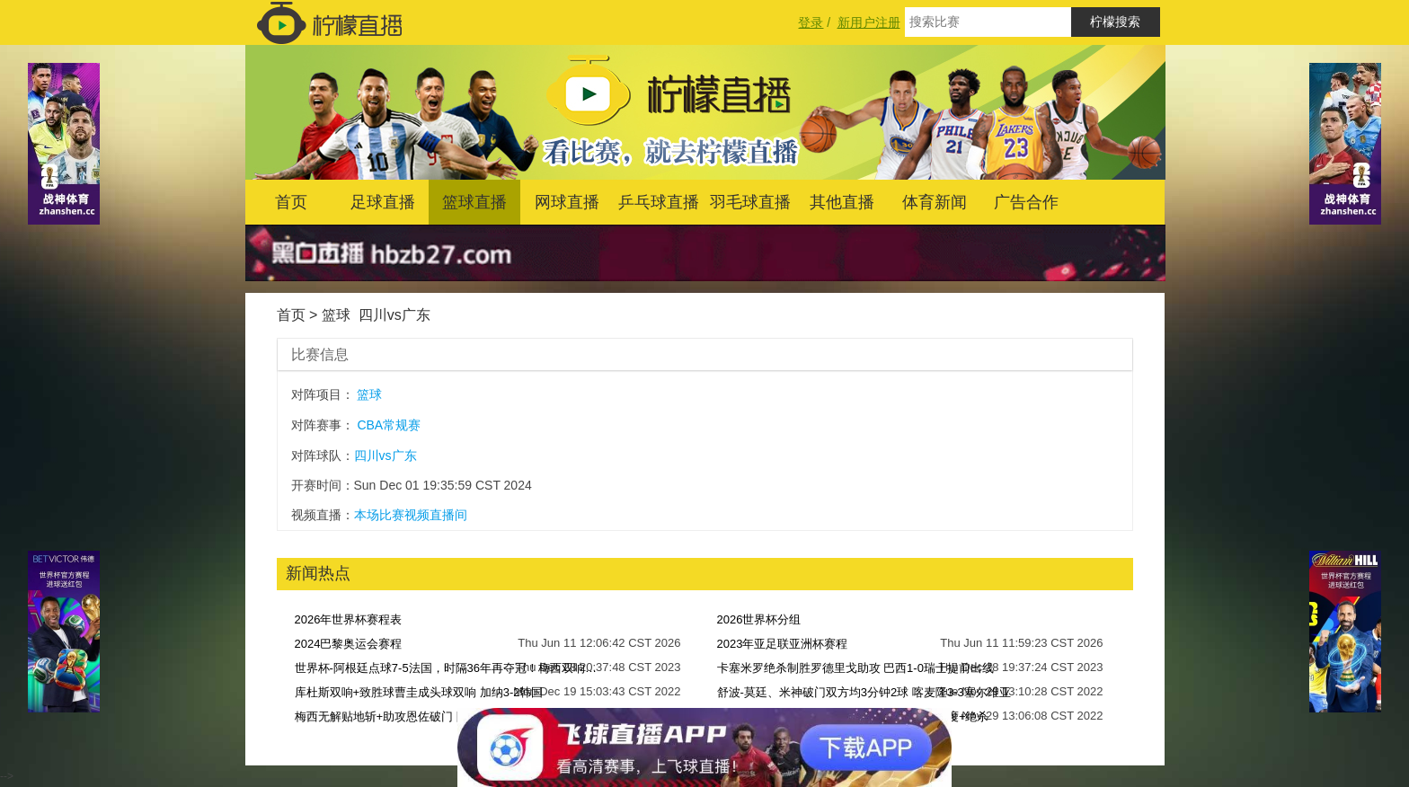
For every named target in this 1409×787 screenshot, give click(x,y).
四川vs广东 (394, 315)
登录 (810, 22)
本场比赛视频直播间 (410, 515)
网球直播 (567, 202)
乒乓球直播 (658, 202)
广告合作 (1026, 202)
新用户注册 (868, 22)
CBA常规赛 (389, 425)
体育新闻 (934, 202)
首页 (291, 202)
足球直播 (382, 202)
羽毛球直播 (750, 202)
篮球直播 (474, 202)
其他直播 (842, 202)
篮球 (336, 315)
